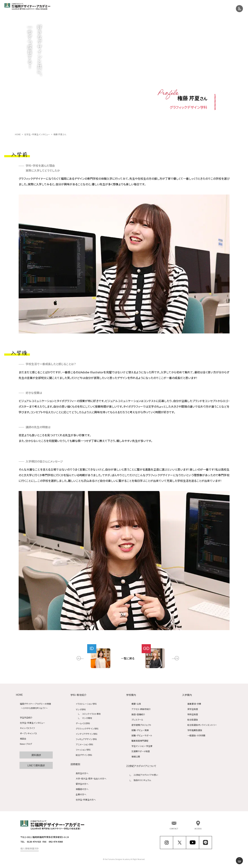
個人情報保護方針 (29, 848)
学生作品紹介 (26, 717)
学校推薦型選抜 (194, 730)
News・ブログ (26, 743)
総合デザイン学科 (84, 754)
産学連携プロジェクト (141, 724)
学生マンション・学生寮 (141, 746)
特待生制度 (192, 714)
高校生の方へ (82, 773)
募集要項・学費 (194, 703)
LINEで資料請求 (36, 765)
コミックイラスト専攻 (91, 713)
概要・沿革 (136, 703)
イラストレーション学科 (86, 703)
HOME (19, 695)
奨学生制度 (192, 709)
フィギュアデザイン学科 (86, 739)
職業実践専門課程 (139, 740)
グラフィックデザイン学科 (87, 728)
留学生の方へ (82, 783)
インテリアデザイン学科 (86, 733)
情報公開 (135, 756)
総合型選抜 (192, 719)
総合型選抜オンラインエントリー (202, 724)
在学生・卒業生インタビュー (32, 722)
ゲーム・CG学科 (83, 723)
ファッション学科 (83, 749)
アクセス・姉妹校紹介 (141, 709)
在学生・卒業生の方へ (86, 799)
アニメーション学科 (84, 744)
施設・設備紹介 (138, 714)
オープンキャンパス (28, 733)
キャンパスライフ (27, 728)
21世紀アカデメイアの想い (146, 774)
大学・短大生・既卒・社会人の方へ (91, 778)
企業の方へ (81, 794)
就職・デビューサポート (141, 735)
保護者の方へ (82, 789)
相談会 (23, 738)
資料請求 (36, 755)
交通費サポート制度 (140, 751)
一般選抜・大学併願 (196, 735)
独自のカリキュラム (142, 780)
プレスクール (137, 719)
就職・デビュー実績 (140, 730)
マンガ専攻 (87, 717)
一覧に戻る (127, 658)
